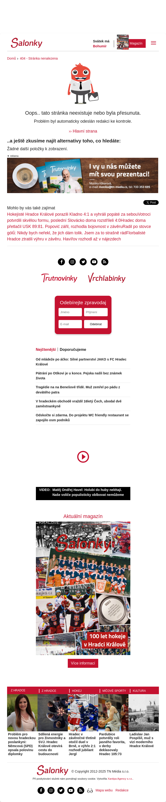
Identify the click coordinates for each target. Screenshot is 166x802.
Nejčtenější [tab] (46, 350)
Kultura (139, 691)
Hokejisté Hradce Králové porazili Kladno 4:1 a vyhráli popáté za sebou (72, 214)
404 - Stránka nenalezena (39, 58)
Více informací (83, 663)
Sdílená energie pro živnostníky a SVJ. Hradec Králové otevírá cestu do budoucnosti (51, 744)
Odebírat (96, 324)
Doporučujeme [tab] (73, 350)
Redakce (121, 790)
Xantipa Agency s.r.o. (120, 778)
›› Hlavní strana (83, 131)
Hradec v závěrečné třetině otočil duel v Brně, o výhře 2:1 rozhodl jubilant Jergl (82, 744)
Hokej (76, 691)
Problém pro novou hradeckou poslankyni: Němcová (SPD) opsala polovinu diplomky (22, 744)
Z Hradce (18, 690)
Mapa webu (104, 790)
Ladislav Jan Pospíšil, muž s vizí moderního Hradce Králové (141, 740)
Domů (11, 58)
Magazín (136, 43)
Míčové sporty (114, 691)
